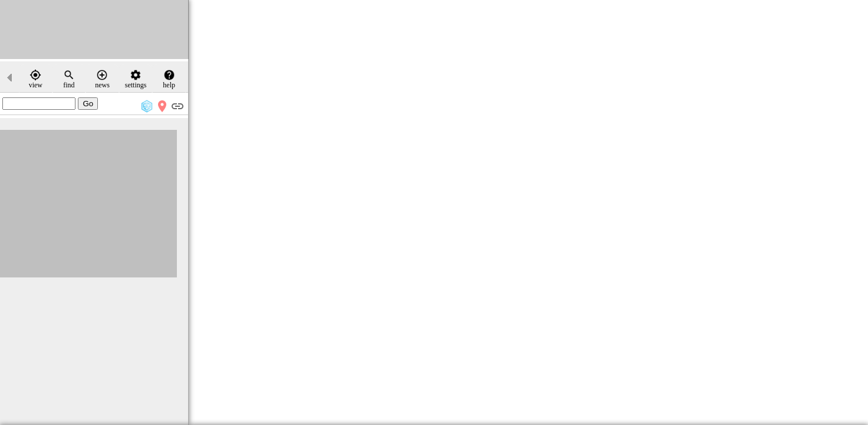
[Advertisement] (94, 29)
